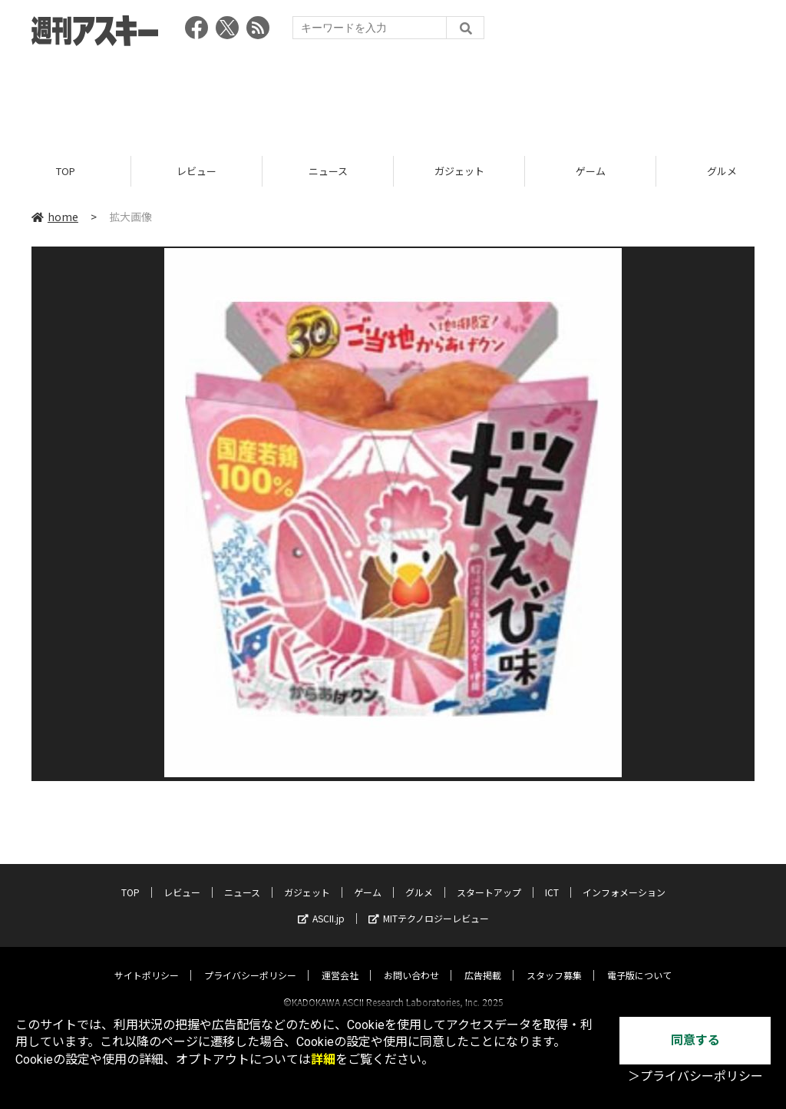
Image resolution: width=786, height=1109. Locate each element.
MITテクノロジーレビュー (428, 904)
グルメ (419, 878)
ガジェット (459, 171)
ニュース (328, 171)
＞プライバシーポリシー (695, 1076)
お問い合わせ (411, 961)
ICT (552, 878)
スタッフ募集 (554, 961)
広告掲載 (482, 961)
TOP (65, 171)
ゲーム (591, 171)
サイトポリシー (146, 961)
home (54, 216)
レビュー (196, 171)
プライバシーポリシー (250, 961)
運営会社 (340, 961)
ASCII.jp (321, 904)
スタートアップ (489, 878)
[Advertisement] (393, 96)
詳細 (323, 1059)
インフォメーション (624, 878)
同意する (695, 1040)
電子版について (639, 961)
